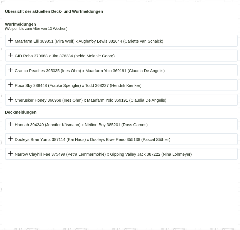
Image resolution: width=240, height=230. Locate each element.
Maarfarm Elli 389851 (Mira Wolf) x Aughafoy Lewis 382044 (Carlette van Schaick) (89, 41)
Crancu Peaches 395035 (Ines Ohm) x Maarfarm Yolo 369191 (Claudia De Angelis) (90, 70)
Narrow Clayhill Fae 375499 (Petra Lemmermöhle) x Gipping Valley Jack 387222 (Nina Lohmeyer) (103, 154)
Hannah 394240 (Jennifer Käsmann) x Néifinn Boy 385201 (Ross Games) (81, 125)
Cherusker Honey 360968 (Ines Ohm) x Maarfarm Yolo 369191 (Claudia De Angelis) (90, 100)
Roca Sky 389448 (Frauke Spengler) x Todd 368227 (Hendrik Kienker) (78, 85)
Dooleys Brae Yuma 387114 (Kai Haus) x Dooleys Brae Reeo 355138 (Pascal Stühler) (92, 139)
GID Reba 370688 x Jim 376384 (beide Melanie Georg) (65, 56)
